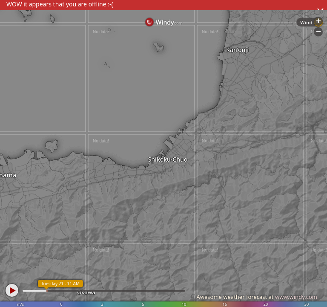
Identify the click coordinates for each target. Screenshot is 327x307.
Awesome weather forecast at (256, 297)
